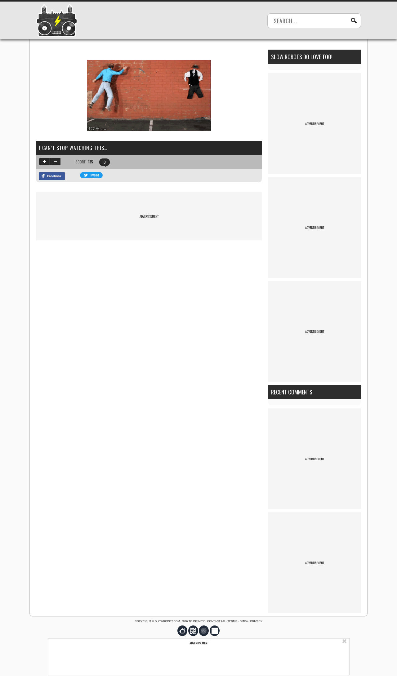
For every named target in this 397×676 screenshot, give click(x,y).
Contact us (216, 621)
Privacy (256, 621)
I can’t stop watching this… (73, 148)
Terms (232, 621)
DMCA (244, 621)
